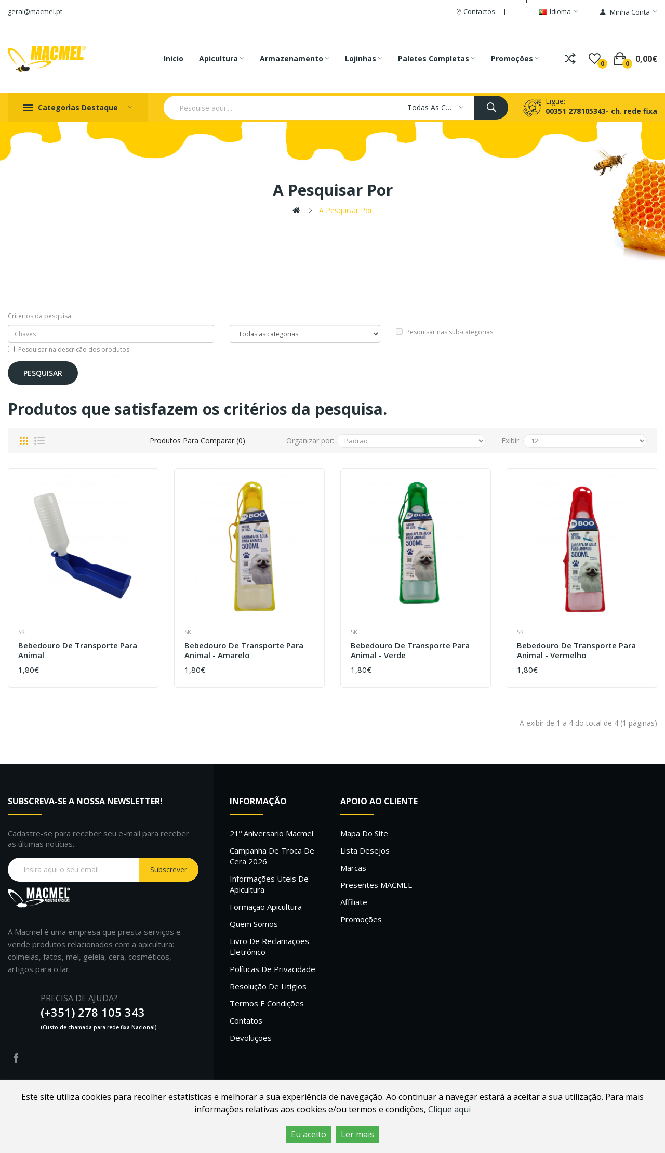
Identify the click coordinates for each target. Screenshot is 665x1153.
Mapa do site (364, 833)
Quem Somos (254, 924)
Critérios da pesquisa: (40, 315)
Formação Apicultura (266, 906)
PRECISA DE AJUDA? (79, 998)
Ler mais (357, 1134)
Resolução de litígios (268, 986)
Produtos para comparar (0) (197, 441)
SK (21, 631)
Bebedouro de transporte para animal (77, 650)
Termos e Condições (267, 1003)
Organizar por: (310, 441)
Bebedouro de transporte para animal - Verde (410, 650)
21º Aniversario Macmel (271, 833)
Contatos (246, 1020)
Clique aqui (449, 1109)
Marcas (353, 867)
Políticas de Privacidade (272, 969)
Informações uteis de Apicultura (269, 884)
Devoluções (251, 1037)
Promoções (361, 919)
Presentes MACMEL (376, 885)
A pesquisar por (346, 210)
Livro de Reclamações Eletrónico (269, 946)
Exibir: (511, 441)
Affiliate (353, 902)
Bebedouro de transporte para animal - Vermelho (576, 650)
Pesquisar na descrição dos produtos (68, 349)
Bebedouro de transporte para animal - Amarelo (243, 650)
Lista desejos (365, 850)
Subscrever (168, 869)
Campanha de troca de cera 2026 (272, 856)
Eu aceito (308, 1134)
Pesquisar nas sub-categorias (444, 331)
